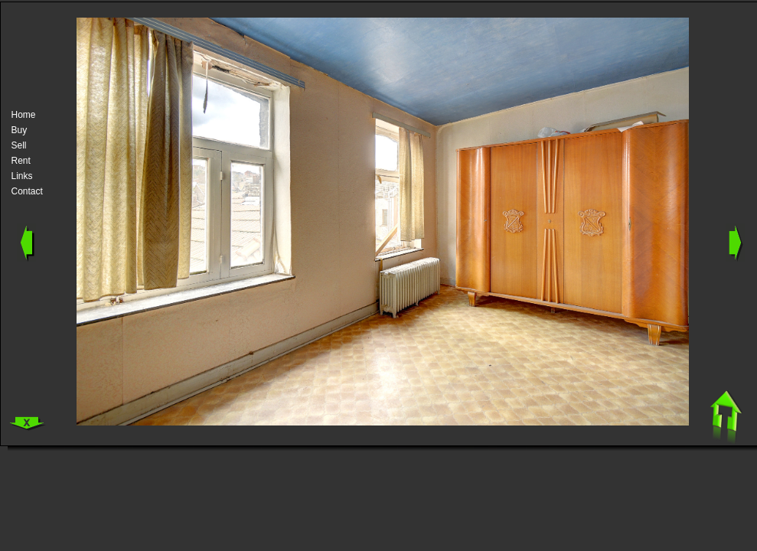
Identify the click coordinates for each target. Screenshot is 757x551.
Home (23, 114)
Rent (21, 160)
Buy (19, 130)
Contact (27, 191)
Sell (19, 145)
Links (22, 176)
